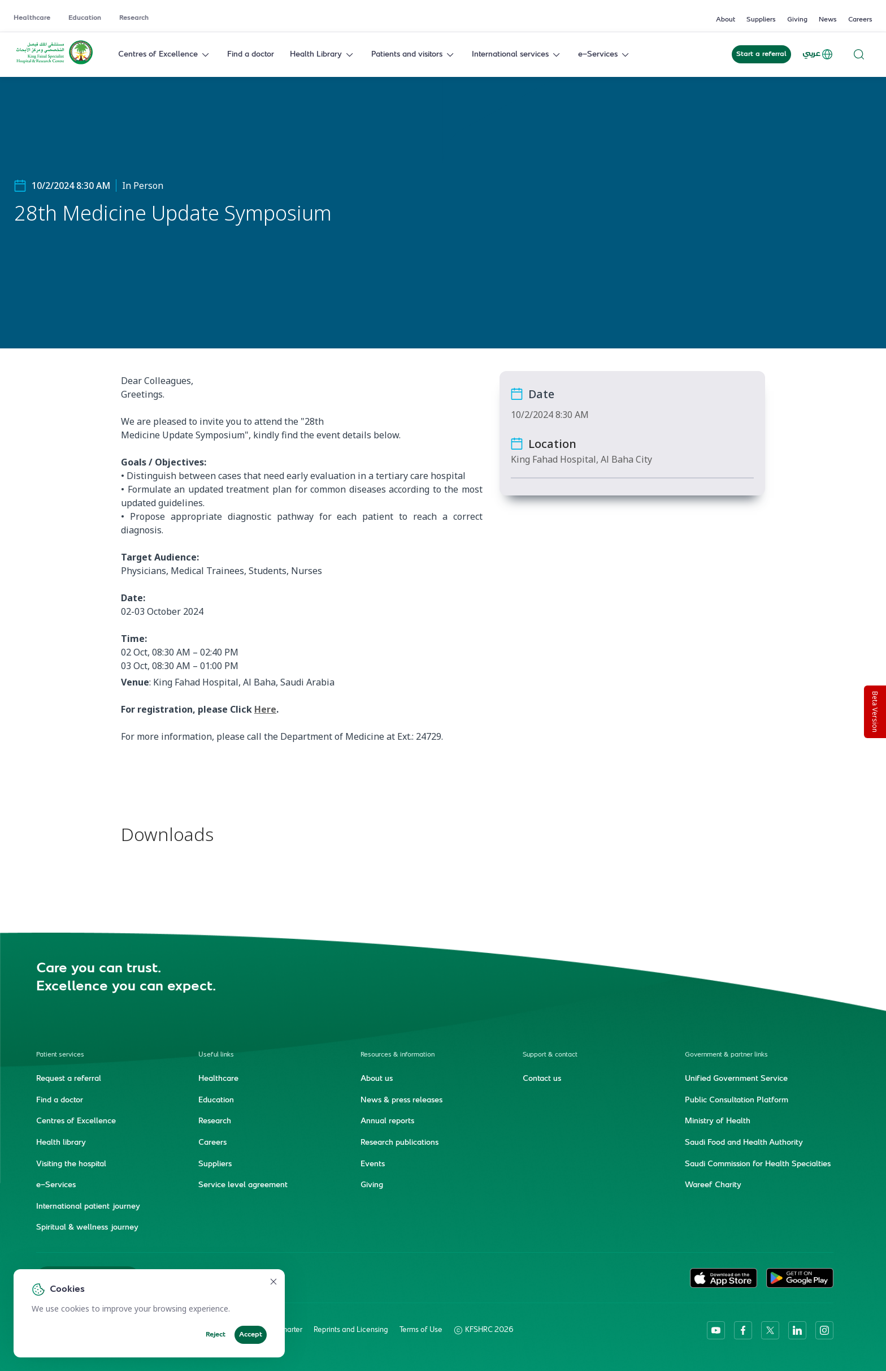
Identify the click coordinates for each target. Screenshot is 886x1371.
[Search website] (858, 54)
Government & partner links (726, 1055)
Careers (860, 20)
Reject (215, 1334)
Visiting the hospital (71, 1164)
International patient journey (88, 1207)
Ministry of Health (717, 1121)
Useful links (216, 1055)
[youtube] (716, 1330)
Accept (250, 1334)
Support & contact (550, 1055)
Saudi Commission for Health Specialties (758, 1164)
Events (373, 1164)
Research (134, 18)
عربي (818, 54)
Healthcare (32, 18)
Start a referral (761, 54)
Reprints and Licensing (351, 1330)
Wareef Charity (713, 1185)
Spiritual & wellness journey (87, 1228)
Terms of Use (420, 1330)
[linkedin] (797, 1330)
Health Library (322, 55)
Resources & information (398, 1055)
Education (84, 18)
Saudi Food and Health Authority (744, 1143)
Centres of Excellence (164, 55)
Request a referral (68, 1079)
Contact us (542, 1079)
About (725, 20)
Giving (797, 20)
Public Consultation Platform (736, 1100)
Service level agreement (243, 1185)
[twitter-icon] (770, 1330)
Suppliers (761, 20)
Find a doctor (250, 55)
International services (517, 55)
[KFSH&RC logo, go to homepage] (54, 63)
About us (377, 1079)
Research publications (399, 1143)
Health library (61, 1143)
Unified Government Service (736, 1079)
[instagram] (824, 1330)
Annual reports (387, 1121)
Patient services (60, 1055)
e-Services (604, 55)
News (828, 20)
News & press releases (401, 1100)
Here (265, 709)
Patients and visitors (413, 55)
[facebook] (743, 1330)
